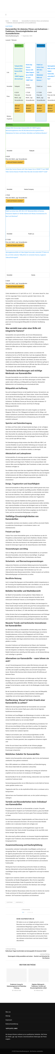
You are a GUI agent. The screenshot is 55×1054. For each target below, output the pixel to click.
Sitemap (8, 1016)
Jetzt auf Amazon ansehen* (17, 108)
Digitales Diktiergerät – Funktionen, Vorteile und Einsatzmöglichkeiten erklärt (38, 986)
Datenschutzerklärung (12, 1024)
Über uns (8, 1012)
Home (7, 21)
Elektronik (15, 21)
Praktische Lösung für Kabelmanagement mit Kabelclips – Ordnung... (16, 986)
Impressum (9, 1020)
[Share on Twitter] (29, 912)
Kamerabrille (19, 902)
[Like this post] (25, 912)
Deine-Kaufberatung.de (12, 36)
